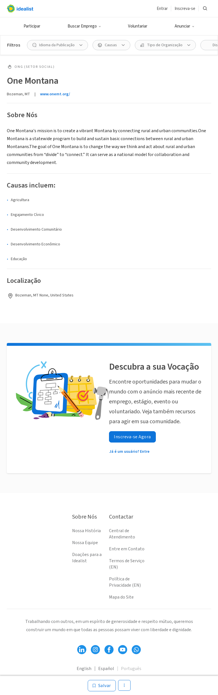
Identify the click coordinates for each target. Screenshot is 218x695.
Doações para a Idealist (87, 557)
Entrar (162, 9)
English (84, 668)
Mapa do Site (121, 597)
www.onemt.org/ (55, 94)
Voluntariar (137, 26)
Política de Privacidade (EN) (125, 582)
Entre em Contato (126, 549)
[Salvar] (102, 685)
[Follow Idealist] (81, 649)
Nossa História (86, 531)
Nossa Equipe (85, 543)
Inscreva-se (185, 9)
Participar (32, 26)
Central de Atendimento (122, 534)
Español (106, 668)
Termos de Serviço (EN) (126, 564)
